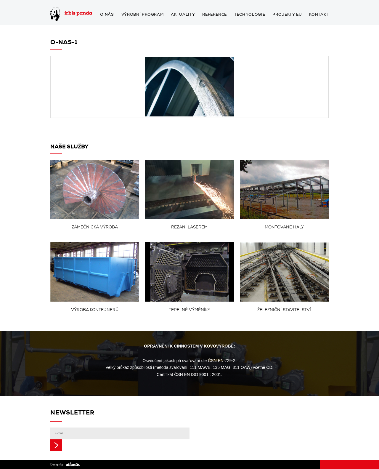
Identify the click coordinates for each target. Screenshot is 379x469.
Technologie (249, 15)
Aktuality (183, 15)
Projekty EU (287, 15)
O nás (107, 15)
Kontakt (319, 15)
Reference (214, 15)
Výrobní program (142, 15)
